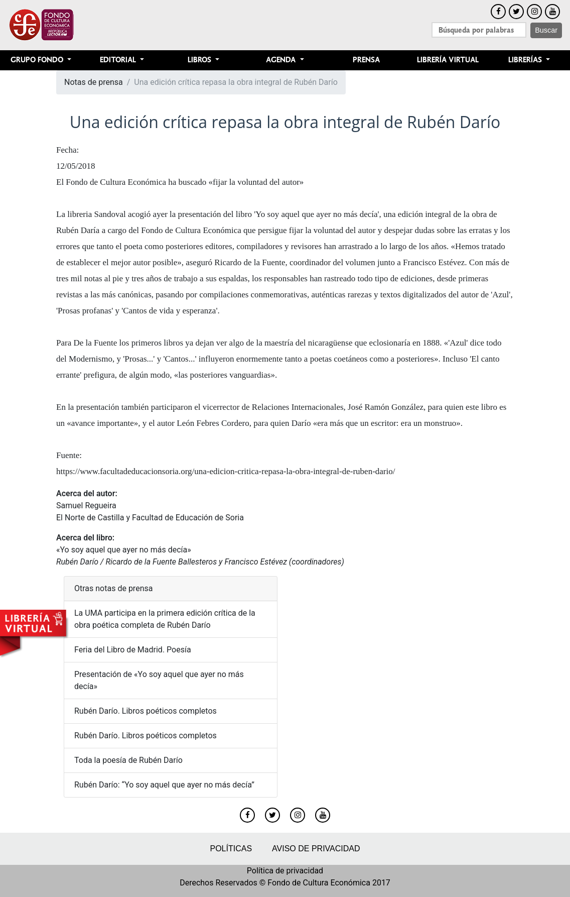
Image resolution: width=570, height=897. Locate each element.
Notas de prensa (93, 82)
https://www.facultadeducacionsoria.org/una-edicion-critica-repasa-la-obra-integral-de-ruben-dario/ (225, 471)
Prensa (366, 60)
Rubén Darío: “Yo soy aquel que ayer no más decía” (164, 785)
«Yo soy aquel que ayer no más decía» (123, 549)
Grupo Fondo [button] (38, 60)
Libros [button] (200, 60)
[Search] (479, 30)
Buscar (546, 30)
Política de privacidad (285, 870)
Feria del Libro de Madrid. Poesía (132, 649)
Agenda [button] (282, 60)
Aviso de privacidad (316, 848)
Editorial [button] (119, 60)
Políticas (231, 848)
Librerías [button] (526, 60)
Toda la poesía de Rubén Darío (128, 760)
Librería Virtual (448, 60)
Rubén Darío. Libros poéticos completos (146, 711)
